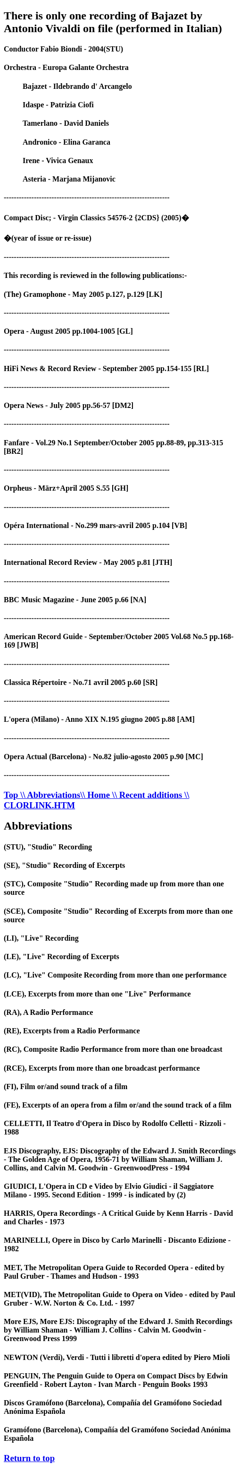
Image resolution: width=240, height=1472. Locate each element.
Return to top (29, 1458)
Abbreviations (38, 826)
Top (12, 795)
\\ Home (96, 795)
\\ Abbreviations (50, 795)
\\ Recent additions (148, 795)
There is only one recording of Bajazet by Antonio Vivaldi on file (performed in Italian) (113, 22)
